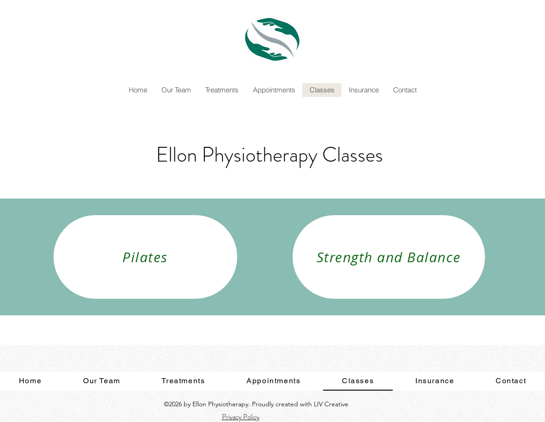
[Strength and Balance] (389, 257)
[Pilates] (145, 257)
